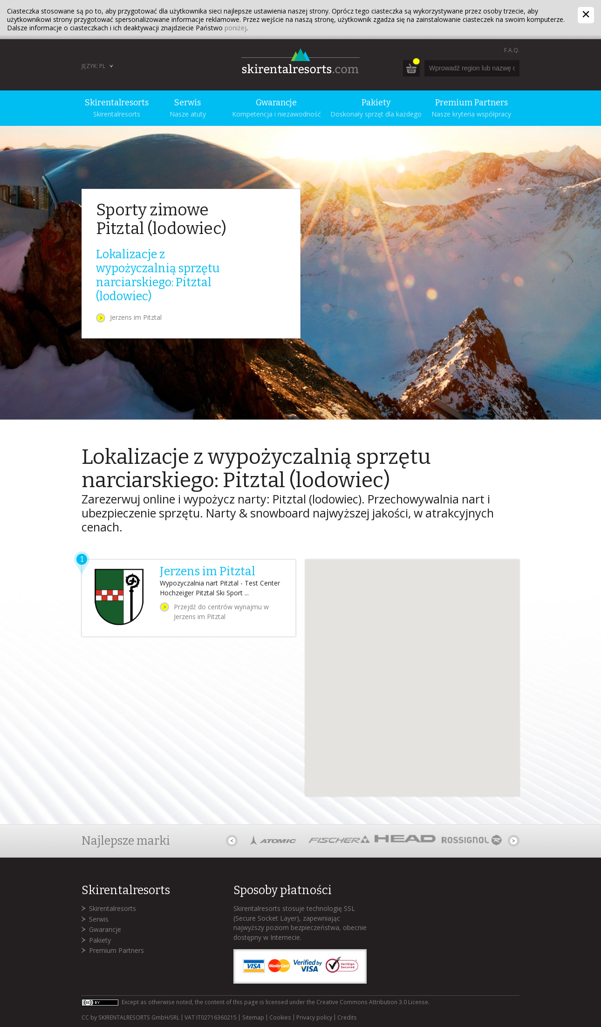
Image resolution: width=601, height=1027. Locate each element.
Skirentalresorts (112, 908)
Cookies (280, 1017)
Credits (347, 1017)
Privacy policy (314, 1017)
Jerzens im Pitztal (136, 317)
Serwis (99, 919)
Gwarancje (105, 929)
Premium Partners (116, 950)
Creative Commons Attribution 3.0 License (372, 1002)
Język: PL (93, 66)
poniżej (235, 27)
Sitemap (253, 1017)
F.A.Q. (511, 50)
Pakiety (100, 940)
